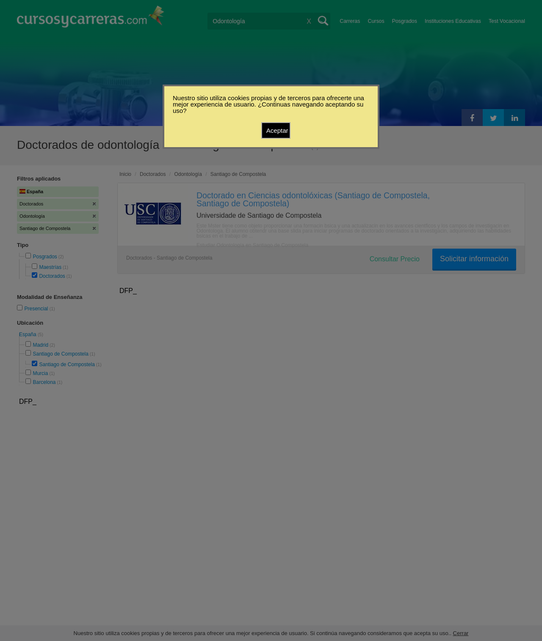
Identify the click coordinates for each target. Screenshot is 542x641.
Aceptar (277, 130)
